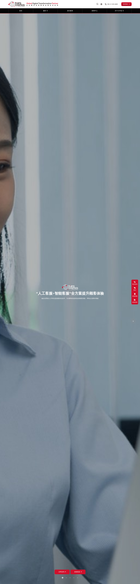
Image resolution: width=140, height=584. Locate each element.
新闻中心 (95, 10)
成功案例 (70, 10)
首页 (20, 10)
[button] (6, 321)
